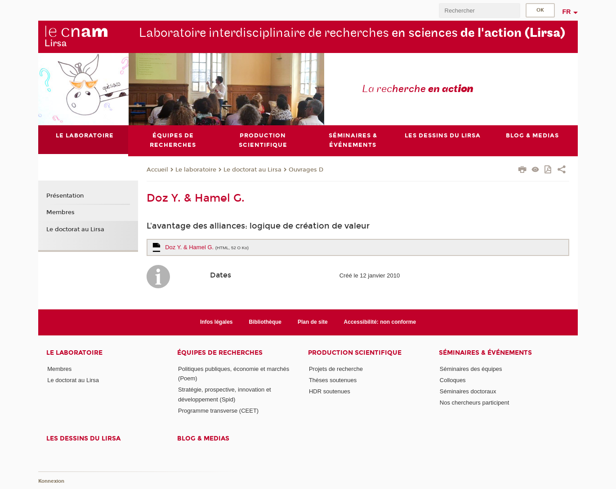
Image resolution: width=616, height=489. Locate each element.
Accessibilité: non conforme (380, 322)
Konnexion (51, 481)
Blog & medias (203, 438)
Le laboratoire (195, 169)
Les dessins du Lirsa (83, 438)
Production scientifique (355, 353)
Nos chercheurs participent (474, 402)
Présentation (65, 195)
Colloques (453, 380)
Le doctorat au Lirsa (252, 169)
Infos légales (216, 322)
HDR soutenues (329, 391)
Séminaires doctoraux (468, 391)
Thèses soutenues (333, 380)
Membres (60, 212)
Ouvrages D (306, 169)
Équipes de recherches (220, 353)
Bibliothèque (265, 322)
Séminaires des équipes (471, 369)
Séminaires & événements (485, 353)
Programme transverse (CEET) (218, 410)
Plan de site (313, 322)
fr (566, 11)
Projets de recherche (336, 369)
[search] (479, 10)
